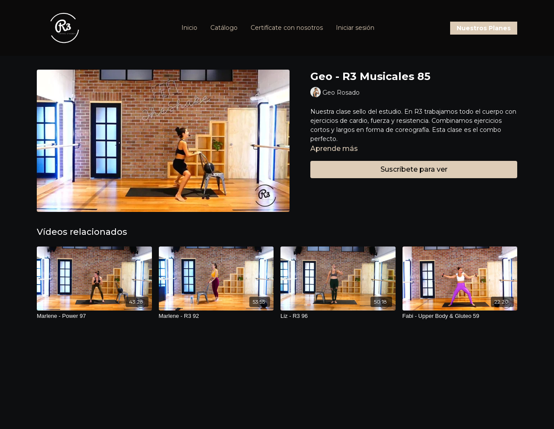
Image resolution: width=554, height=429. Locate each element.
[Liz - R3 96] (338, 316)
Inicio (189, 28)
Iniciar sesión (355, 28)
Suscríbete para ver (414, 169)
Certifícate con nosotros (287, 28)
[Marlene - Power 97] (94, 316)
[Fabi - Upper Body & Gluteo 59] (460, 316)
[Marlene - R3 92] (216, 316)
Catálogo (224, 28)
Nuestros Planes (484, 28)
